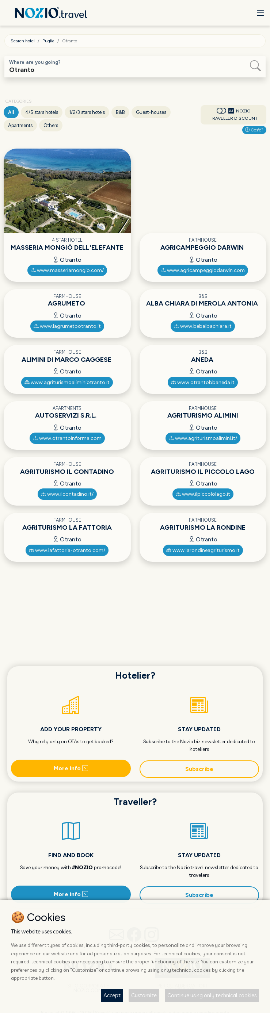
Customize (144, 995)
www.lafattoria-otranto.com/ (67, 550)
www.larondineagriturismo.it (203, 550)
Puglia (48, 40)
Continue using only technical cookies (211, 995)
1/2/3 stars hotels (87, 112)
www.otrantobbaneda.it (203, 382)
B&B (120, 112)
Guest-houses (151, 112)
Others (50, 125)
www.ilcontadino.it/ (67, 494)
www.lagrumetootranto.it (67, 326)
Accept (112, 995)
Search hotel (23, 40)
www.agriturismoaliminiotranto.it (67, 382)
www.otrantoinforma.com (67, 438)
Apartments (20, 125)
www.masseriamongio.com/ (67, 270)
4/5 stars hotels (41, 112)
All (11, 112)
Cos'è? (254, 130)
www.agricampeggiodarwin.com (203, 270)
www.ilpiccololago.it (203, 494)
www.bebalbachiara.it (203, 326)
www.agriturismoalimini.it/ (203, 438)
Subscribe (199, 768)
